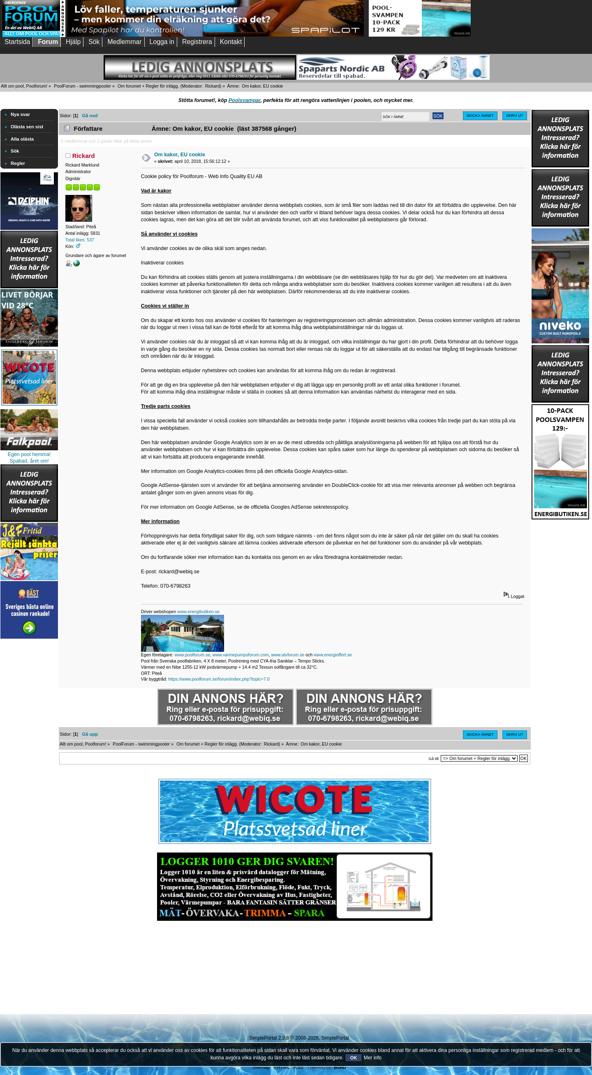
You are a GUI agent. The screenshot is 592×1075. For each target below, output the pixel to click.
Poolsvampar (245, 100)
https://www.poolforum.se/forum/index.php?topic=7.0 (218, 679)
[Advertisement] (29, 764)
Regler (18, 163)
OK (353, 1057)
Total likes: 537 (79, 239)
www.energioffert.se (333, 654)
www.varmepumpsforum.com (241, 654)
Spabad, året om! (29, 461)
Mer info (373, 1058)
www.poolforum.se (192, 654)
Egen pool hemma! (29, 454)
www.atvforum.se (287, 654)
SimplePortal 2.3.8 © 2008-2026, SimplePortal (299, 1038)
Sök (15, 150)
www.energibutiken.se (198, 611)
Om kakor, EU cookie (179, 155)
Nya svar (20, 114)
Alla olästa (22, 139)
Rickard (212, 85)
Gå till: (433, 758)
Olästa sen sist (27, 126)
